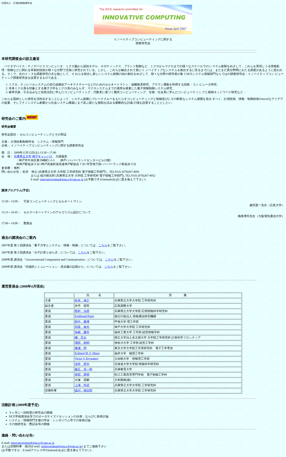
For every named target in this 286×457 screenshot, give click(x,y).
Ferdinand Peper (84, 316)
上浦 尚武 (82, 385)
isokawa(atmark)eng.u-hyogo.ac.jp (61, 446)
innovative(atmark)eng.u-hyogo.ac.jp (62, 179)
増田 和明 (82, 342)
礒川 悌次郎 (83, 390)
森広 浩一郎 (83, 369)
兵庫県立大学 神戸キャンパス (33, 156)
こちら (102, 245)
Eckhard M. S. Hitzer (87, 353)
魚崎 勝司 (82, 332)
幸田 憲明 (82, 374)
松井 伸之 (82, 300)
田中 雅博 (82, 321)
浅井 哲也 (82, 364)
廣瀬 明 (80, 348)
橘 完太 (80, 337)
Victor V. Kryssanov (86, 358)
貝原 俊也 (82, 326)
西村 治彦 (82, 311)
